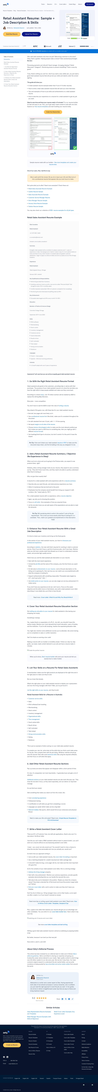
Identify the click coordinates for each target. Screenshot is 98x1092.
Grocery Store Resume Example (38, 203)
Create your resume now (53, 112)
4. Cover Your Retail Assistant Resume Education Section (11, 85)
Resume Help (32, 1054)
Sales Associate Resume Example (38, 194)
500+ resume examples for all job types (62, 210)
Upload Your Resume (31, 34)
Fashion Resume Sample (35, 206)
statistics (38, 547)
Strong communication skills (36, 734)
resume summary (70, 481)
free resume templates (41, 106)
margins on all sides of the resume (44, 424)
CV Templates (49, 1037)
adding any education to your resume (41, 611)
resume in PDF (61, 443)
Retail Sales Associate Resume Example (40, 189)
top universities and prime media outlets (58, 964)
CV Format (49, 1044)
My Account (90, 4)
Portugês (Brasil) (80, 1078)
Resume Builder (32, 1034)
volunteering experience (39, 798)
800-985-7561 (14, 1060)
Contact (84, 1041)
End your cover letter (34, 887)
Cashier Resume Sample (35, 191)
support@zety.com (13, 1063)
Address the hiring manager (36, 872)
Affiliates (84, 1054)
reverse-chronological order (41, 427)
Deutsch (42, 1078)
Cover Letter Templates (69, 1037)
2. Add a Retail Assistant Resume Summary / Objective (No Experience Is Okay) (12, 73)
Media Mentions (85, 1047)
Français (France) (57, 1078)
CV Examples (49, 1041)
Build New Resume (11, 34)
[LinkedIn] (7, 1057)
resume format (38, 431)
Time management (34, 719)
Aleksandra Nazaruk (42, 978)
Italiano (66, 1078)
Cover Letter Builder (69, 1034)
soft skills (37, 502)
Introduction (7, 59)
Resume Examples (33, 1044)
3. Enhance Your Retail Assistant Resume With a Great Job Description (12, 79)
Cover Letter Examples (69, 1041)
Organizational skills (34, 716)
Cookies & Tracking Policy (88, 1063)
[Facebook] (4, 1057)
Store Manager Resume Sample (37, 200)
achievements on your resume (46, 569)
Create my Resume (12, 1045)
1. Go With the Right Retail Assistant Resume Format (10, 67)
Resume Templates (33, 1037)
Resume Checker (33, 1041)
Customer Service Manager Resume (39, 197)
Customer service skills (35, 698)
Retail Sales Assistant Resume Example (11, 63)
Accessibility (84, 1050)
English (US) (34, 1078)
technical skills (52, 754)
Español (49, 1078)
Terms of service (85, 1060)
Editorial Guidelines (86, 1044)
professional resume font (39, 416)
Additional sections (33, 779)
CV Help (48, 1050)
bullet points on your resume (39, 581)
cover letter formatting (62, 857)
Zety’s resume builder (48, 657)
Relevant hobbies (33, 810)
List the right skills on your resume (37, 690)
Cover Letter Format (69, 1044)
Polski (72, 1078)
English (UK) (26, 1078)
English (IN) (17, 1078)
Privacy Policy (85, 1057)
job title (38, 564)
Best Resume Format (34, 1047)
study (42, 395)
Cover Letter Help (68, 1052)
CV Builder (48, 1034)
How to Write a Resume (34, 1050)
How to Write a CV (50, 1047)
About (83, 1034)
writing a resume (64, 406)
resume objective (66, 496)
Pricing (83, 1037)
